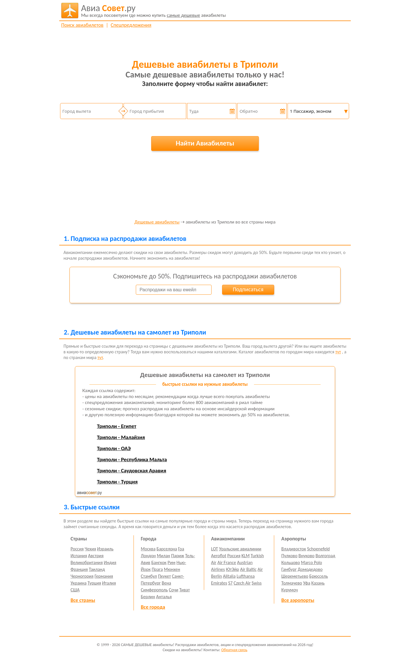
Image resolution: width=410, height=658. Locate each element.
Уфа (306, 583)
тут (338, 351)
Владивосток (293, 549)
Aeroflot (218, 555)
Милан (163, 555)
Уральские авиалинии (240, 549)
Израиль (105, 549)
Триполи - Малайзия (121, 437)
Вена (166, 583)
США (75, 590)
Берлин (148, 596)
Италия (109, 583)
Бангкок (158, 562)
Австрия (96, 555)
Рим (171, 562)
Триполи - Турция (117, 481)
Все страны (83, 600)
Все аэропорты (297, 600)
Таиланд (97, 569)
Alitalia (229, 576)
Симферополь (154, 590)
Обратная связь (234, 649)
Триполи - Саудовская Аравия (131, 470)
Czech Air (242, 583)
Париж (177, 555)
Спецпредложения (131, 25)
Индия (110, 562)
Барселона (167, 549)
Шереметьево (294, 576)
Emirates (219, 583)
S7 (230, 583)
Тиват (184, 590)
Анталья (164, 596)
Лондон (148, 555)
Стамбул (149, 576)
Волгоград (325, 555)
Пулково (289, 555)
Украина (79, 583)
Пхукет (164, 576)
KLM (245, 555)
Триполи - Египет (116, 426)
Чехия (90, 549)
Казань (318, 583)
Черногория (82, 576)
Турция (94, 583)
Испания (79, 555)
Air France (226, 562)
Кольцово (290, 562)
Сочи (173, 590)
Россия (77, 549)
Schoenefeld (318, 549)
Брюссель (318, 576)
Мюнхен (172, 569)
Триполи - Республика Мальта (132, 459)
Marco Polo (311, 562)
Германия (104, 576)
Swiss (257, 583)
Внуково (306, 555)
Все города (153, 607)
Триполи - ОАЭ (114, 448)
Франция (79, 569)
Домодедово (310, 569)
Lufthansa (246, 576)
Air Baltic (248, 569)
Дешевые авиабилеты (156, 222)
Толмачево (291, 583)
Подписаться (248, 289)
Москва (148, 549)
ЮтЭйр (232, 569)
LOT (214, 549)
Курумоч (289, 590)
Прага (157, 569)
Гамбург (289, 569)
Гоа (181, 549)
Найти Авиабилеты (205, 143)
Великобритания (87, 562)
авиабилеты (153, 10)
